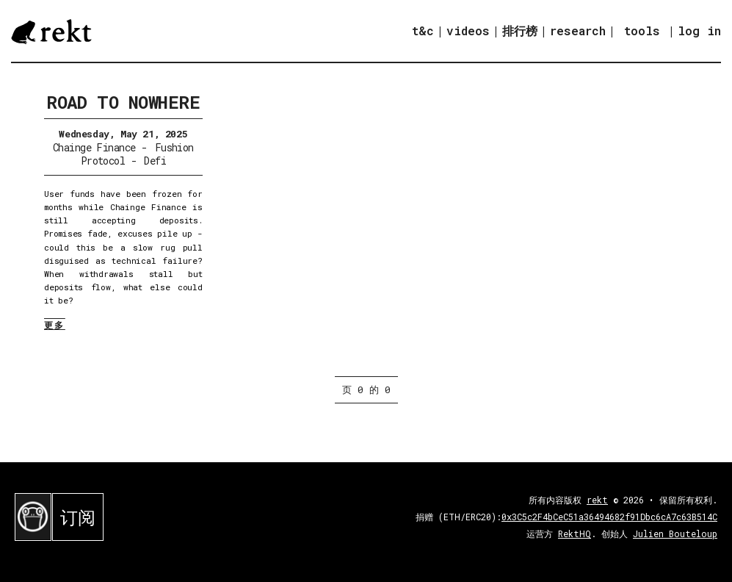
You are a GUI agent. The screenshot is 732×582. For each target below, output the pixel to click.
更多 (54, 325)
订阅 (77, 517)
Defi (155, 161)
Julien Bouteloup (675, 533)
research (578, 30)
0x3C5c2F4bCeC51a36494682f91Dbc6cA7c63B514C (609, 516)
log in (699, 30)
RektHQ (574, 533)
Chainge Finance (94, 147)
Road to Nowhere (123, 102)
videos (468, 30)
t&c (423, 30)
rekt (597, 500)
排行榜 (519, 30)
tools (642, 30)
